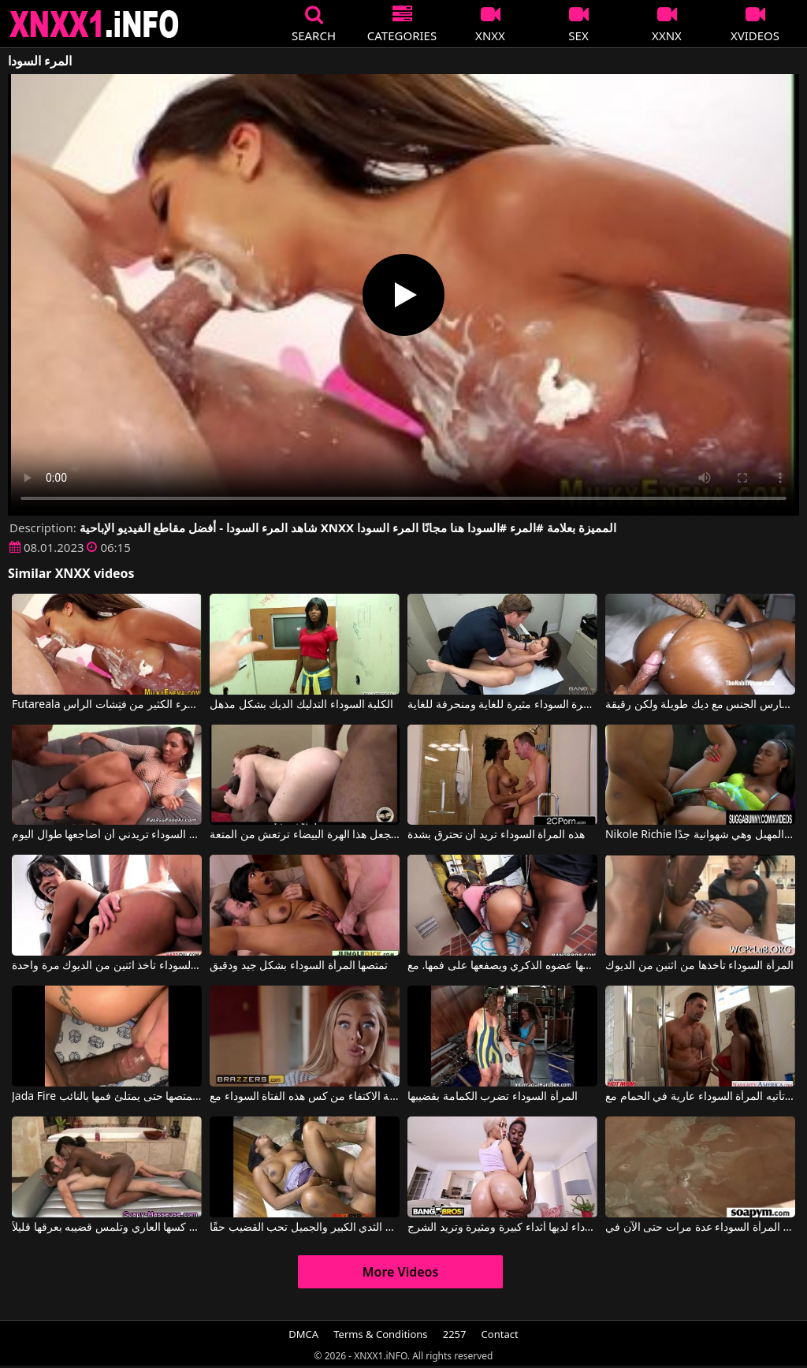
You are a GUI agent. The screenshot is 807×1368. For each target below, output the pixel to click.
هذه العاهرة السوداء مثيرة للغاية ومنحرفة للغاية (502, 705)
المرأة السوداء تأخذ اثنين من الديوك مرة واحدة (107, 966)
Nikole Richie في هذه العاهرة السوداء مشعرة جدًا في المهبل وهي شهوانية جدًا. (700, 835)
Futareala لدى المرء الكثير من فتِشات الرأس (107, 705)
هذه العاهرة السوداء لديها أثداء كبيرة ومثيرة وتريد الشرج (502, 1227)
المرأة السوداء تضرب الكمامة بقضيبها (492, 1096)
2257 (455, 1334)
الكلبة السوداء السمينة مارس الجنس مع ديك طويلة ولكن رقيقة (700, 705)
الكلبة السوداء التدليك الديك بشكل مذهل (301, 705)
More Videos (401, 1271)
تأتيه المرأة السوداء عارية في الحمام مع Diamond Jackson (700, 1096)
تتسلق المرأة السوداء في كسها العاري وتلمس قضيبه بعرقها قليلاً (107, 1227)
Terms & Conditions (380, 1334)
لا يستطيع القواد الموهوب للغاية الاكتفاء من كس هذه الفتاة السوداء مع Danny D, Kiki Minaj (305, 1096)
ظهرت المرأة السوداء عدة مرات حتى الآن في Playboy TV (700, 1227)
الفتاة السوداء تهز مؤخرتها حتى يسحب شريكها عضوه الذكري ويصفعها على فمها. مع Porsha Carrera (502, 966)
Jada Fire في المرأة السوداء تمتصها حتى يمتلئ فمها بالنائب (107, 1096)
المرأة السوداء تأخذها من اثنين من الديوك (699, 966)
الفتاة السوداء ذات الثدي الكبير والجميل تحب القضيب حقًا (305, 1227)
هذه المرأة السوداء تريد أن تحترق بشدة (496, 835)
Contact (500, 1334)
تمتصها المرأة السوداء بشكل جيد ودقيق (299, 966)
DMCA (303, 1334)
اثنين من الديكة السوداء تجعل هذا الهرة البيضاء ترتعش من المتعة (305, 835)
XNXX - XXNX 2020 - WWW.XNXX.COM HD (94, 24)
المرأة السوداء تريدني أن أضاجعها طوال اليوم (107, 835)
